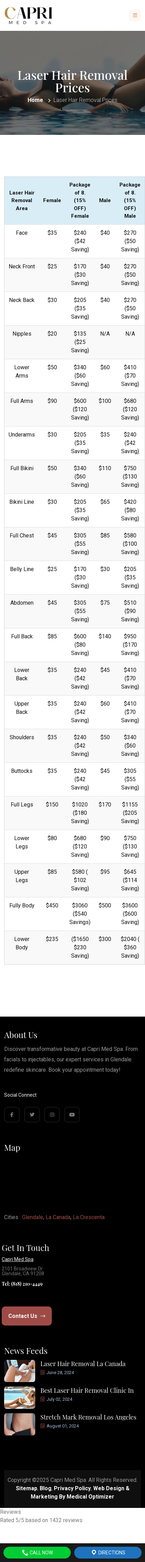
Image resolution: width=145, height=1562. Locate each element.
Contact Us (26, 1316)
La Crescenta (89, 1217)
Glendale (32, 1217)
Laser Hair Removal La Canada (83, 1364)
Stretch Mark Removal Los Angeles (88, 1417)
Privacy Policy (72, 1488)
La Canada (58, 1217)
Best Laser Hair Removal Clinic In (87, 1390)
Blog (45, 1488)
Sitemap (26, 1488)
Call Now (37, 1552)
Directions (107, 1552)
